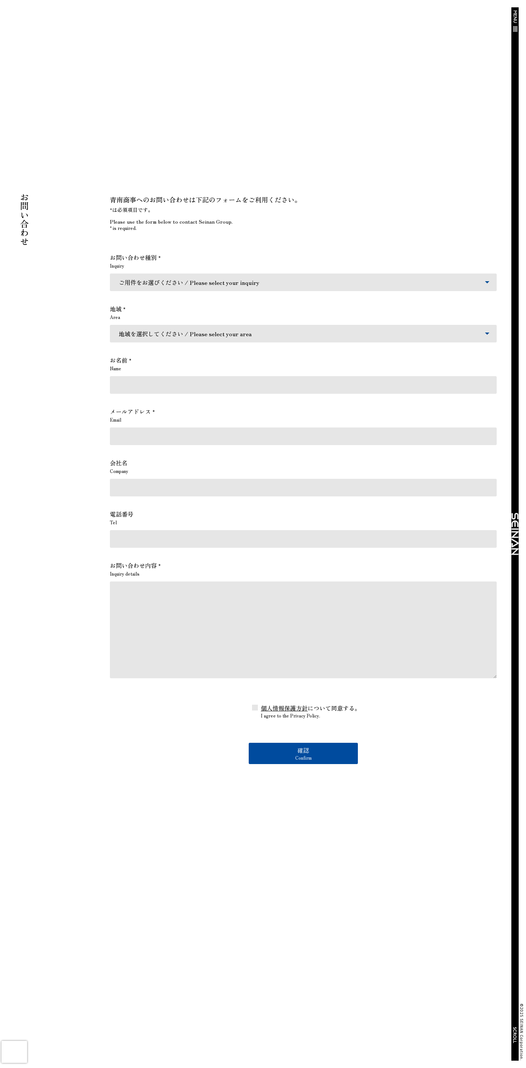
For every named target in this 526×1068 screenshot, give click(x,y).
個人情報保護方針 (284, 708)
